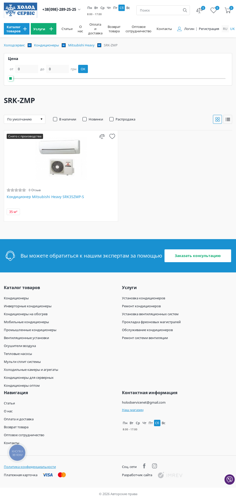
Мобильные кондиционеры (26, 322)
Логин (189, 29)
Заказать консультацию (198, 255)
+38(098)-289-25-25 (59, 9)
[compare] (101, 136)
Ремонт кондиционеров (141, 306)
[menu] (16, 29)
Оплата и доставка (95, 28)
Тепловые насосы (18, 353)
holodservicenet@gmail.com (144, 402)
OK (83, 69)
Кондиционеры (46, 45)
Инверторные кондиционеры (28, 306)
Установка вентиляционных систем (150, 314)
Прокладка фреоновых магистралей (151, 322)
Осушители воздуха (20, 345)
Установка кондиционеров (143, 298)
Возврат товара (114, 29)
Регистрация (209, 29)
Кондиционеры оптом (22, 385)
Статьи (67, 29)
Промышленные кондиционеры (30, 330)
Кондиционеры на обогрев (25, 314)
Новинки (96, 119)
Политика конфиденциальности (30, 466)
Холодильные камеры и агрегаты (31, 369)
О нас (80, 29)
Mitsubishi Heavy (81, 45)
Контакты (164, 29)
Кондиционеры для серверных (29, 377)
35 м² (13, 211)
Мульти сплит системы (22, 361)
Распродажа (125, 119)
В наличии (67, 119)
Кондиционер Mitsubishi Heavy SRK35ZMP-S (45, 197)
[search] (185, 10)
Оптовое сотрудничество (138, 29)
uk (232, 28)
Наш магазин (132, 409)
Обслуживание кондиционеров (147, 330)
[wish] (112, 136)
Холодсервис (14, 45)
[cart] (227, 10)
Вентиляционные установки (26, 337)
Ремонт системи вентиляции (145, 337)
